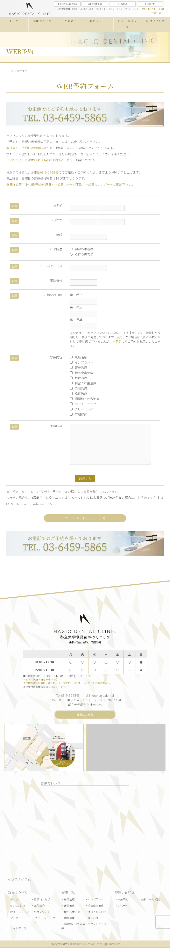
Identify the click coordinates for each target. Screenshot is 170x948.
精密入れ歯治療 (83, 383)
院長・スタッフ (127, 24)
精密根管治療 (72, 912)
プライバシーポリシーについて (85, 518)
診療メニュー (99, 21)
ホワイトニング (83, 404)
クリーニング (81, 409)
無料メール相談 (150, 900)
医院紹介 (70, 21)
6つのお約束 (17, 906)
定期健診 (78, 414)
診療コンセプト (42, 24)
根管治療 (78, 378)
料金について (155, 21)
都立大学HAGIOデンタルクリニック (81, 944)
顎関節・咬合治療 (84, 398)
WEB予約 (123, 900)
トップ (14, 21)
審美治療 (78, 367)
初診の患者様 (81, 249)
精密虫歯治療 (81, 372)
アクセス (15, 918)
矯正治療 (78, 393)
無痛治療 (78, 357)
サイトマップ (18, 929)
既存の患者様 (81, 254)
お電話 (116, 341)
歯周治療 (78, 388)
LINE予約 (123, 906)
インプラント (81, 362)
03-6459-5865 (49, 172)
